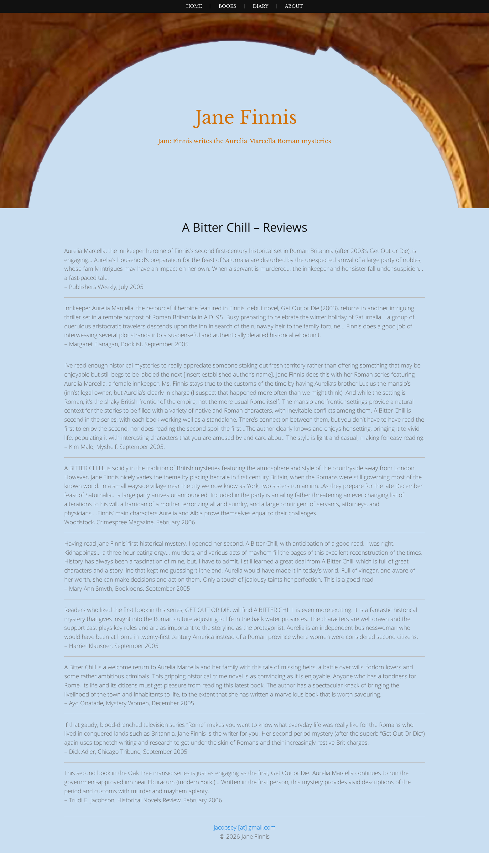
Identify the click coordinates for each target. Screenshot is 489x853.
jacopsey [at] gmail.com (245, 827)
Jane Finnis (246, 117)
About (294, 6)
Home (194, 6)
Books (228, 6)
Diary (260, 6)
